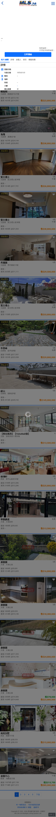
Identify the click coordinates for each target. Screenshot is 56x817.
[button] (53, 3)
